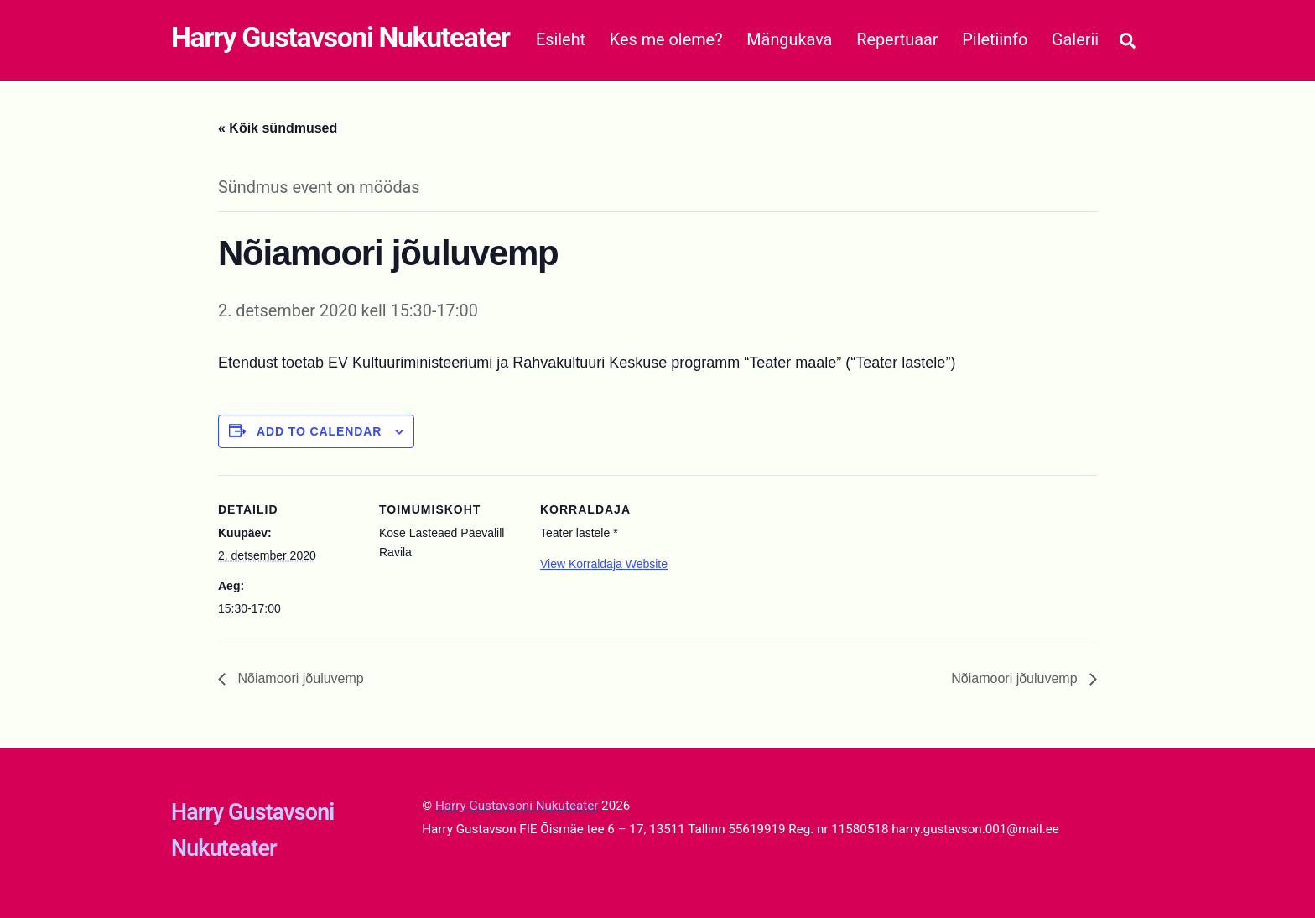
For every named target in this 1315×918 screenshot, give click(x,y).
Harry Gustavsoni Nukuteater (516, 805)
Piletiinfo (994, 40)
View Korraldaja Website (604, 564)
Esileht (560, 40)
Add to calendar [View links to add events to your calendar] (319, 431)
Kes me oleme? (666, 40)
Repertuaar (897, 40)
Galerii (1075, 40)
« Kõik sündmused (277, 128)
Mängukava (789, 40)
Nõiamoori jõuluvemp (299, 678)
